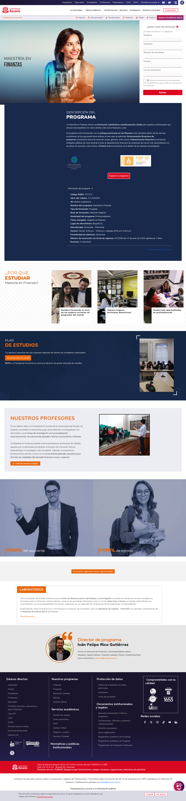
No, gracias (161, 794)
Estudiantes (92, 2)
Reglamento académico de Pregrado (114, 741)
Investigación (135, 10)
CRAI (128, 2)
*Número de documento (153, 52)
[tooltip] (148, 80)
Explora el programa (119, 176)
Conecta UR (13, 735)
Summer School (60, 702)
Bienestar (124, 10)
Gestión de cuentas (61, 715)
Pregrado (57, 685)
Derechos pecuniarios (107, 728)
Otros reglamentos (106, 732)
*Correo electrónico (152, 70)
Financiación (170, 10)
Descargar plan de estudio (18, 357)
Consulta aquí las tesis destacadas (93, 571)
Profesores (105, 2)
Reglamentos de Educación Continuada (115, 745)
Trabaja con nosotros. (16, 744)
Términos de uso (45, 769)
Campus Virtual (59, 728)
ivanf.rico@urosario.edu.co (106, 658)
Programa (80, 18)
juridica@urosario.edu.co (110, 782)
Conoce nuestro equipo (26, 463)
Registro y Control (61, 732)
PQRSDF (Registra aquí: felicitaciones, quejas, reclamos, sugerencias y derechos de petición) (100, 769)
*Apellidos (148, 44)
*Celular (147, 61)
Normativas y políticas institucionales (65, 745)
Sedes (11, 722)
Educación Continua (61, 693)
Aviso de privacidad (106, 696)
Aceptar (149, 794)
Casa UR (12, 713)
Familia (11, 689)
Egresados (79, 2)
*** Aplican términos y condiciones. (159, 250)
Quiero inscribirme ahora (170, 17)
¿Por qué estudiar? (95, 18)
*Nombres (147, 35)
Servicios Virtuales (61, 736)
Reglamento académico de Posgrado (114, 736)
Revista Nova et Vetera (18, 726)
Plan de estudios (113, 18)
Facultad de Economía (12, 17)
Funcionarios (118, 2)
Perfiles (140, 18)
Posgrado (57, 689)
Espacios (151, 18)
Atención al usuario (149, 2)
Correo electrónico (61, 719)
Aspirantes (67, 2)
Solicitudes (103, 692)
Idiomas (56, 697)
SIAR (135, 2)
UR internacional (111, 10)
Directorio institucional (17, 730)
